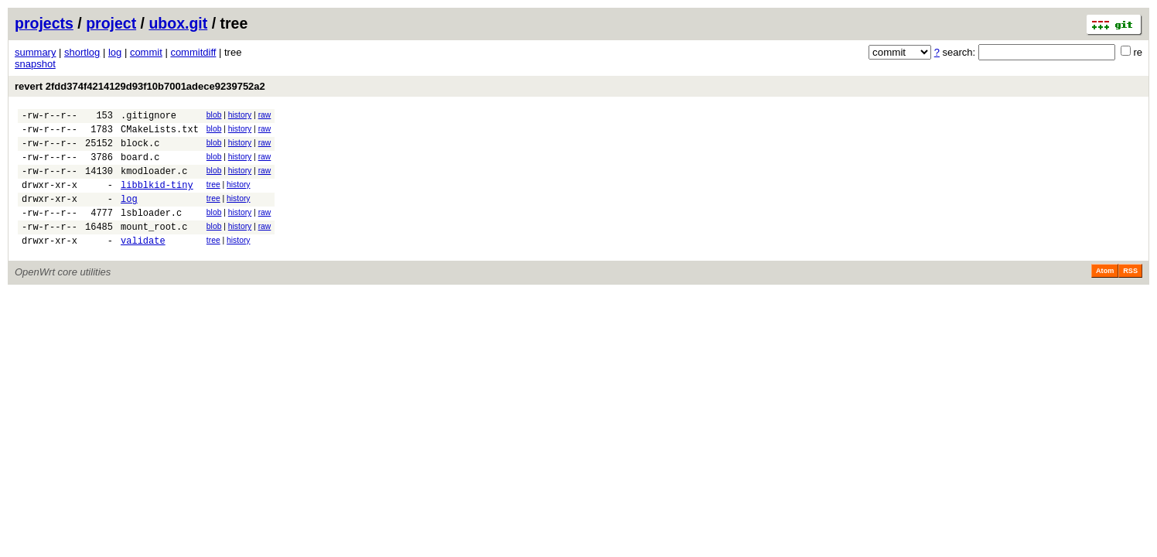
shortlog (82, 52)
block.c (140, 149)
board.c (140, 166)
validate (143, 263)
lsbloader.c (151, 230)
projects (44, 23)
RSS (1130, 294)
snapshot (35, 64)
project (111, 23)
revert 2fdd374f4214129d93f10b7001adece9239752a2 (140, 86)
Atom (1105, 294)
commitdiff (193, 52)
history (239, 115)
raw (264, 115)
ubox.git (177, 23)
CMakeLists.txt (160, 133)
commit (146, 52)
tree (213, 196)
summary (35, 52)
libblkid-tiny (157, 198)
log (114, 52)
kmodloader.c (154, 182)
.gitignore (148, 117)
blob (214, 115)
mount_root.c (154, 247)
